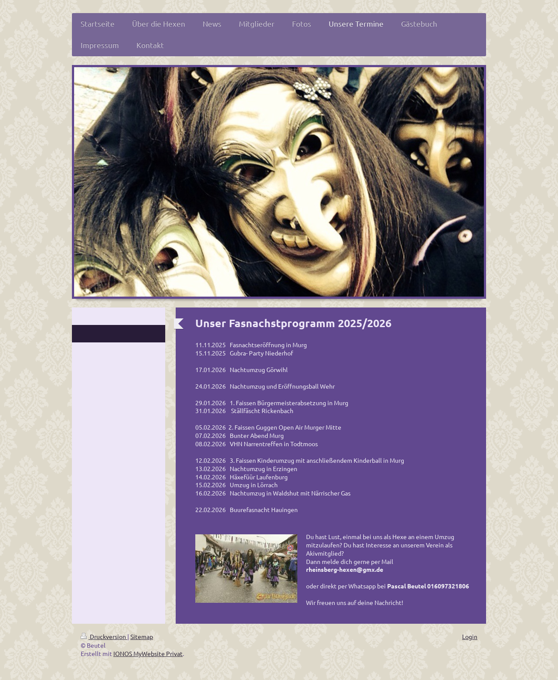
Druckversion (104, 636)
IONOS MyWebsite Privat (148, 653)
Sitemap (141, 636)
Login (469, 636)
